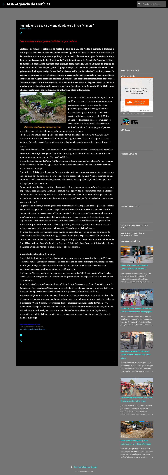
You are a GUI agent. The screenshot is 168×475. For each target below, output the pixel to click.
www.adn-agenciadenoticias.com (32, 329)
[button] (21, 33)
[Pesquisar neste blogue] (154, 4)
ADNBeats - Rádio (138, 114)
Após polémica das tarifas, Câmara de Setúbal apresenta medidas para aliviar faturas (135, 354)
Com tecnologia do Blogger (84, 467)
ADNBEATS (125, 114)
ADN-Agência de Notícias (28, 4)
